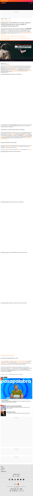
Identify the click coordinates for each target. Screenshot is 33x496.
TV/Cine (9, 18)
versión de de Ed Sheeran (19, 71)
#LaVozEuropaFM (8, 146)
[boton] (24, 466)
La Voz (7, 30)
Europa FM (2, 18)
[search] (29, 2)
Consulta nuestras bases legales (8, 355)
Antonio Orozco (24, 362)
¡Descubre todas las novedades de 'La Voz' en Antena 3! (13, 36)
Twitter (7, 67)
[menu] (31, 2)
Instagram (11, 67)
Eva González (3, 361)
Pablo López (6, 363)
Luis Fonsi (19, 362)
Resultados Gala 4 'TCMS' (4, 1)
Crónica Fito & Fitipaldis (4, 0)
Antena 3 (27, 69)
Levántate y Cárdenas (13, 70)
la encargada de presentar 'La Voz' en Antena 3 (17, 361)
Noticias (6, 18)
